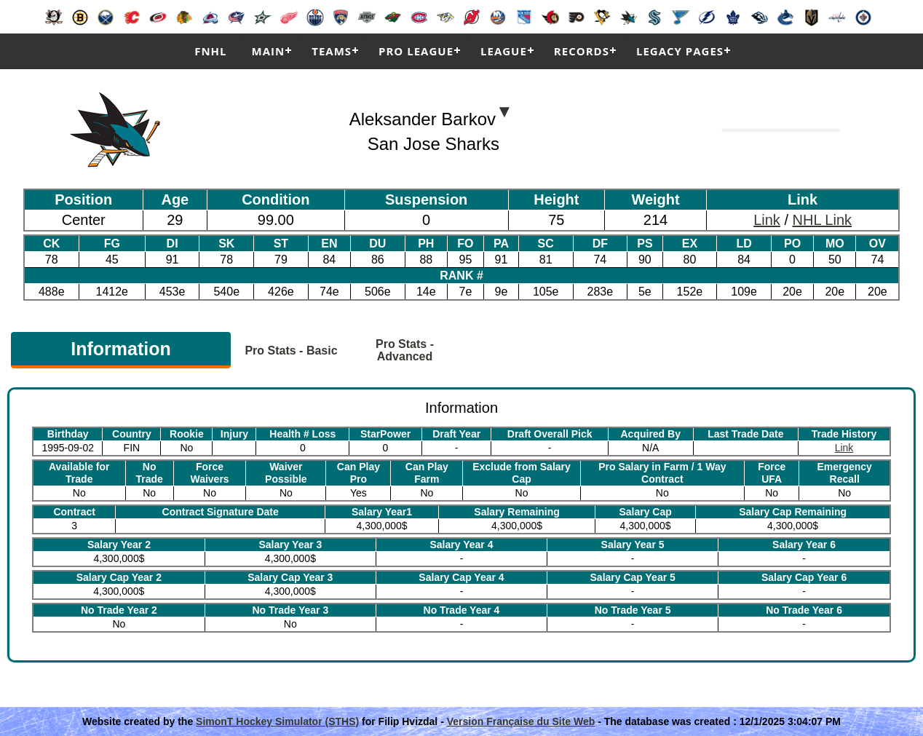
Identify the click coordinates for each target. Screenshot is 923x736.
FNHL (210, 51)
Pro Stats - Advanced (405, 350)
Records (581, 51)
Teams (332, 51)
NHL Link (822, 220)
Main (268, 51)
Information (121, 349)
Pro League (416, 51)
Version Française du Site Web (521, 721)
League (503, 51)
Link (766, 220)
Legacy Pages (680, 51)
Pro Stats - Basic (291, 350)
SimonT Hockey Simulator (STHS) (277, 721)
